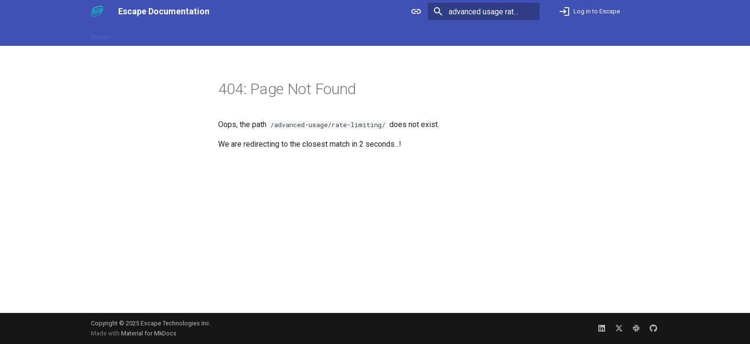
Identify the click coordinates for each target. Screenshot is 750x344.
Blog (240, 35)
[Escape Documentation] (97, 11)
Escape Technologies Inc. (176, 323)
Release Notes (200, 35)
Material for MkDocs (148, 333)
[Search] (484, 11)
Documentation (144, 35)
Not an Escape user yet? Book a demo (596, 35)
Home (100, 35)
